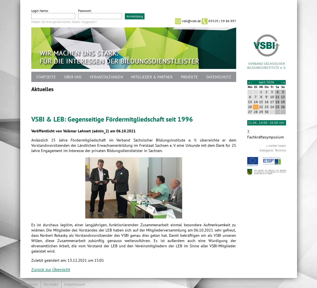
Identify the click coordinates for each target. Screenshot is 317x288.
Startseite (46, 77)
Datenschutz (218, 77)
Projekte (189, 77)
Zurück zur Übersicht (50, 269)
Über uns (72, 77)
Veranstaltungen (106, 77)
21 (256, 107)
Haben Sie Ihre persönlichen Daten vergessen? (64, 22)
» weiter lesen (276, 146)
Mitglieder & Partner (151, 77)
